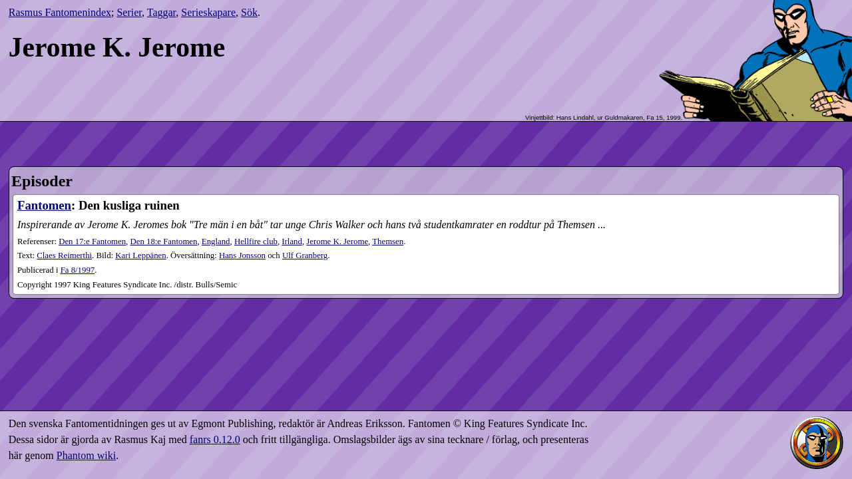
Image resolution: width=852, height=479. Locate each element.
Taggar (161, 12)
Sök (249, 12)
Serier (129, 12)
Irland (292, 241)
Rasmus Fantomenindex (60, 12)
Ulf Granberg (304, 255)
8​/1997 (78, 270)
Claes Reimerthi (64, 255)
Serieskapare (208, 12)
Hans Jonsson (242, 255)
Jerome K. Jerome (337, 241)
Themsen (387, 241)
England (216, 241)
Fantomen (44, 205)
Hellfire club (256, 241)
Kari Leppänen (140, 255)
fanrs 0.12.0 (215, 439)
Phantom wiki (86, 455)
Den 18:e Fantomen (164, 241)
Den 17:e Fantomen (92, 241)
